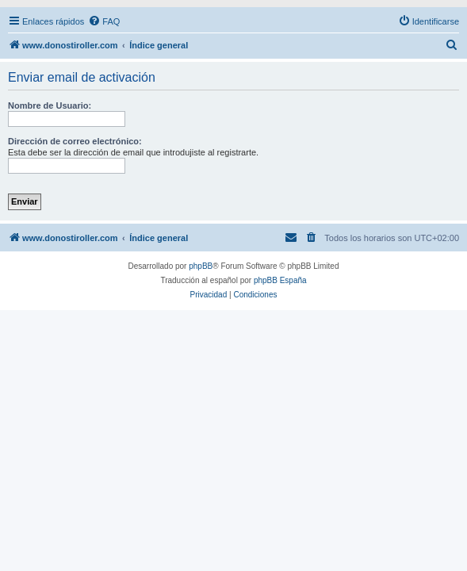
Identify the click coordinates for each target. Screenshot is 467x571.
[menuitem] (104, 21)
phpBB (200, 266)
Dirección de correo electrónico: (75, 141)
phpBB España (280, 280)
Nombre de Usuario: (49, 105)
